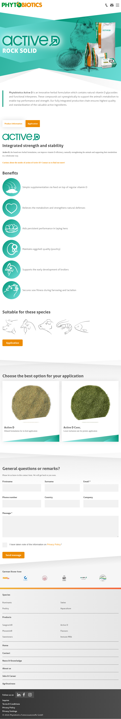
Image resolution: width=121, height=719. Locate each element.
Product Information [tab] (13, 123)
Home (5, 645)
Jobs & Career (9, 676)
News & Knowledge (12, 661)
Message (7, 513)
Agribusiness (8, 683)
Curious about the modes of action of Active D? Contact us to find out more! (33, 163)
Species (6, 594)
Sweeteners (7, 637)
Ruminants (7, 602)
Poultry (5, 608)
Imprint (5, 700)
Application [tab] (33, 123)
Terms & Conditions (11, 704)
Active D (64, 625)
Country (49, 497)
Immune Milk (66, 637)
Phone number (9, 497)
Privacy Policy (53, 544)
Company (88, 497)
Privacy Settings (9, 711)
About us (6, 668)
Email (86, 481)
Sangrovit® (7, 625)
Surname (49, 481)
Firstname (7, 481)
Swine (63, 602)
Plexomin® (7, 631)
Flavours (64, 631)
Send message (13, 555)
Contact (6, 653)
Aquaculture (65, 608)
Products (6, 617)
